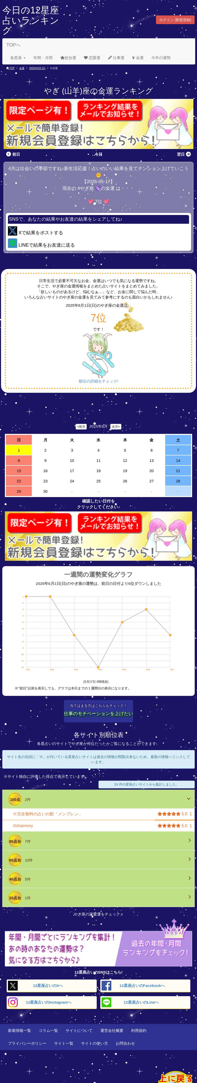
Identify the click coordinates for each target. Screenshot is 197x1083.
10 (72, 460)
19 (125, 471)
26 (125, 481)
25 (98, 481)
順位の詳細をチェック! (98, 381)
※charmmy (23, 826)
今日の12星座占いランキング (30, 20)
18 (98, 471)
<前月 (81, 426)
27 (151, 481)
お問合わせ (125, 1043)
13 (151, 460)
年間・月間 (43, 57)
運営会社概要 (111, 1030)
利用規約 (138, 1030)
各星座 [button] (18, 57)
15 (19, 471)
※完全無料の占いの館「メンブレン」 (48, 814)
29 (19, 491)
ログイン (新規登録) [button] (175, 20)
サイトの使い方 (94, 1043)
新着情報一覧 (19, 1030)
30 (45, 491)
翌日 (184, 154)
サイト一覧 (63, 1043)
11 (98, 460)
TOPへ (13, 45)
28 (178, 481)
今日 (98, 154)
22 (19, 481)
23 (45, 481)
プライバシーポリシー (27, 1043)
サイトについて (79, 1030)
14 (178, 460)
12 (125, 460)
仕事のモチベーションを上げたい (98, 713)
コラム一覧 (48, 1030)
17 (72, 471)
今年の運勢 (161, 57)
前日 (12, 154)
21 (178, 471)
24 (72, 481)
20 (151, 471)
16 (45, 471)
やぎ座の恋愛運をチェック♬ (98, 914)
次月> (116, 426)
